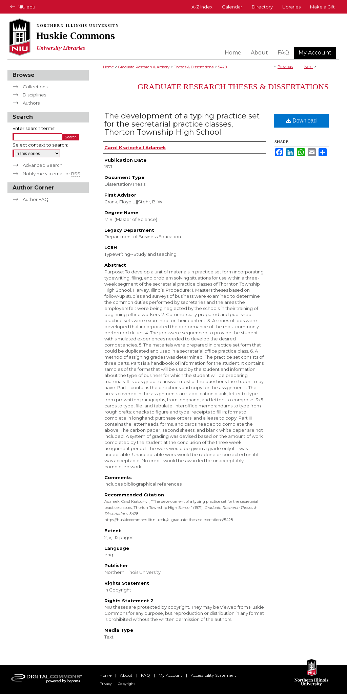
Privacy (105, 683)
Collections (35, 86)
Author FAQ (35, 199)
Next (308, 66)
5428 (222, 67)
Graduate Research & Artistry (143, 67)
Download (301, 121)
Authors (31, 103)
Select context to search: (40, 145)
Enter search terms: (34, 128)
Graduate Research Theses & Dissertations (233, 86)
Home (108, 67)
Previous (285, 66)
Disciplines (34, 94)
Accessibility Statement (213, 675)
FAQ (145, 675)
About (126, 675)
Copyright (126, 683)
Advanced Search (42, 165)
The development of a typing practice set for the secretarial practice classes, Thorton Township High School (182, 124)
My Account (170, 675)
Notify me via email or (51, 173)
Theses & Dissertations (193, 67)
